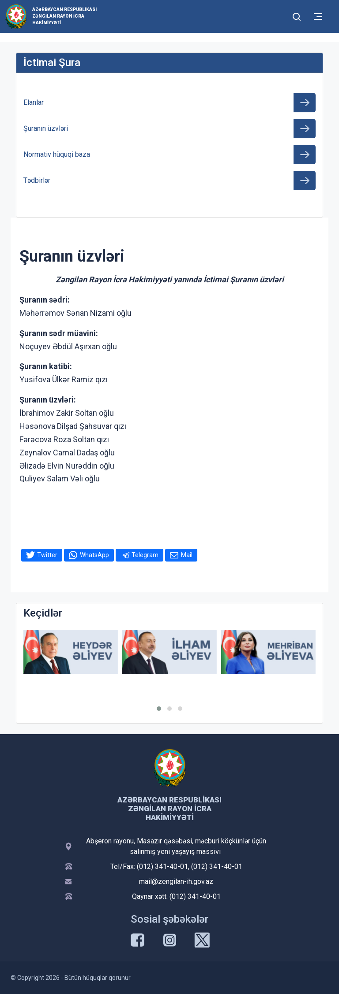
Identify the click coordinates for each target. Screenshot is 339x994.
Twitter (47, 554)
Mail (186, 554)
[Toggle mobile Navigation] (318, 16)
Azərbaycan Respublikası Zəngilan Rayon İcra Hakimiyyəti (64, 16)
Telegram (145, 554)
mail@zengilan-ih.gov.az (176, 881)
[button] (159, 708)
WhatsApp (94, 554)
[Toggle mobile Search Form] (296, 15)
